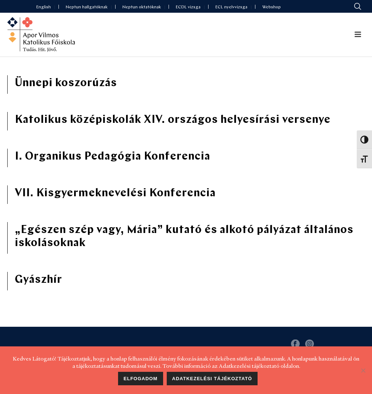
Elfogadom (141, 378)
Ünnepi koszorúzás (66, 83)
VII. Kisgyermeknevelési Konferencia (115, 193)
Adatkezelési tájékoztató (212, 378)
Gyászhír (38, 280)
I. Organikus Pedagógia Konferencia (112, 156)
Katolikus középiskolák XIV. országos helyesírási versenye (173, 120)
